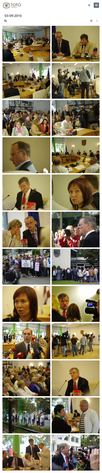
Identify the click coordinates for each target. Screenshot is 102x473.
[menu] (96, 5)
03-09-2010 (13, 15)
